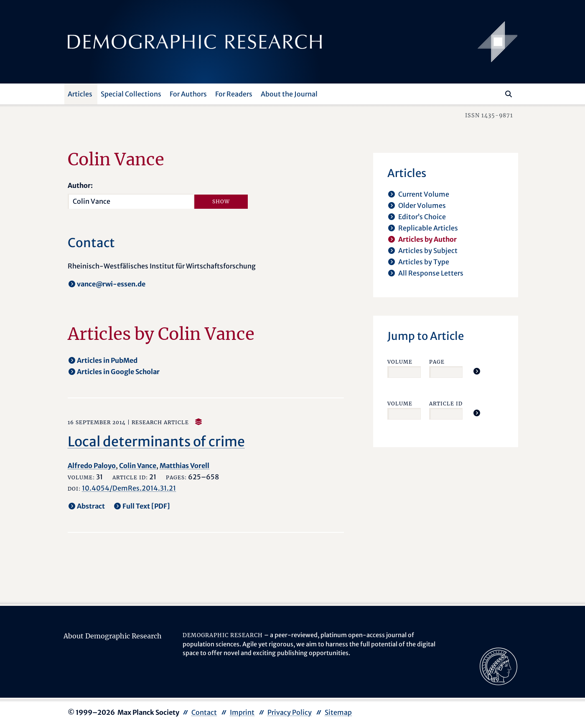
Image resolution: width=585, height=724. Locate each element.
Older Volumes (422, 205)
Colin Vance (137, 465)
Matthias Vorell (184, 465)
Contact (204, 712)
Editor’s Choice (422, 217)
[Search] (508, 94)
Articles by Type (423, 262)
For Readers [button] (233, 94)
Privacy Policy (289, 712)
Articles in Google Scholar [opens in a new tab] (118, 371)
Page (437, 362)
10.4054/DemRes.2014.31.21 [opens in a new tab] (129, 488)
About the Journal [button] (289, 94)
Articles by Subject (428, 250)
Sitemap (338, 712)
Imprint (242, 712)
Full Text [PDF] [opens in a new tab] (146, 506)
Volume (399, 362)
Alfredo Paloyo (92, 465)
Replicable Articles (428, 228)
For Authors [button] (188, 94)
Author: (80, 185)
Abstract (91, 506)
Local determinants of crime (156, 441)
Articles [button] (80, 94)
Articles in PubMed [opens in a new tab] (107, 360)
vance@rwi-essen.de (111, 284)
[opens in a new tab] (498, 665)
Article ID (446, 403)
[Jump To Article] (477, 371)
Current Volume (423, 194)
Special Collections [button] (131, 94)
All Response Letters (430, 273)
